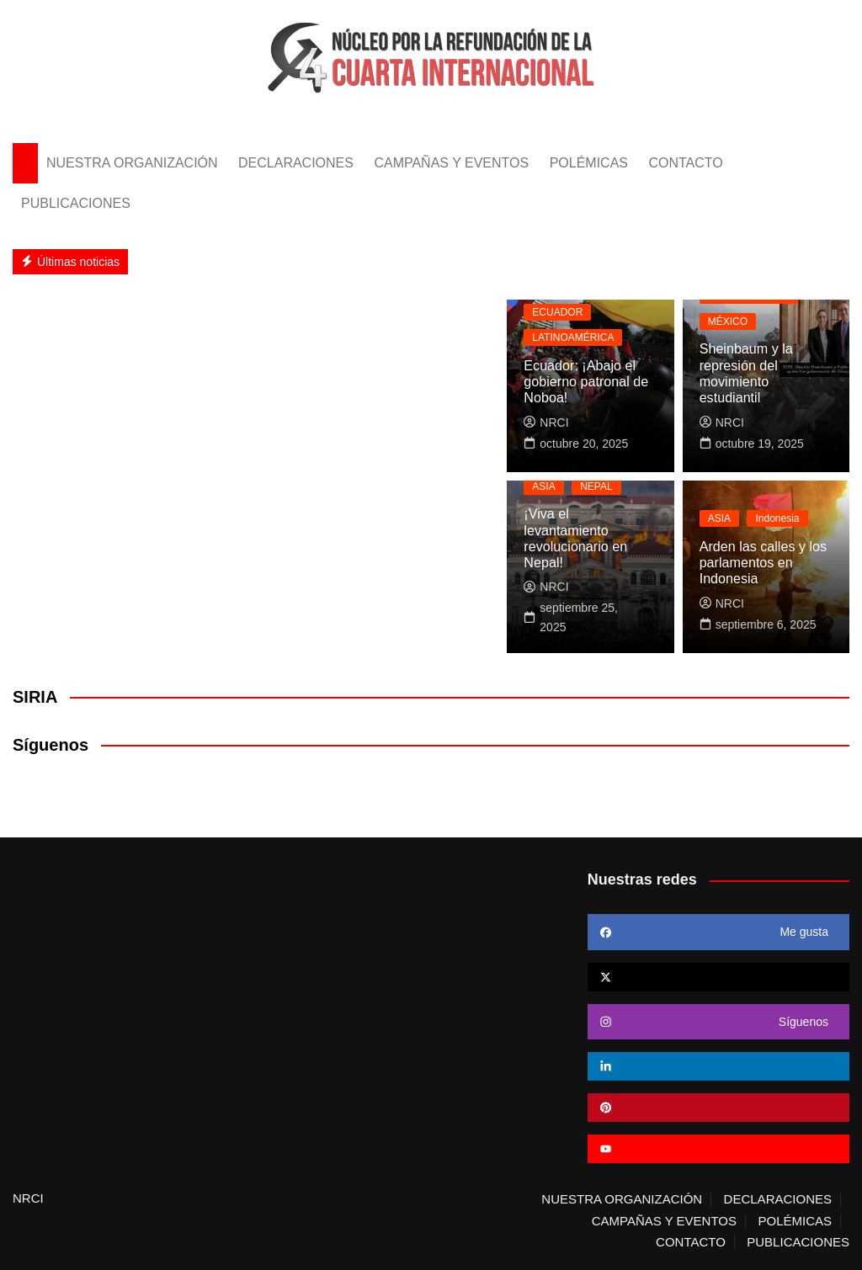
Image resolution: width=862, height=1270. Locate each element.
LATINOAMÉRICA (573, 338)
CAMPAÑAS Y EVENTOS (451, 163)
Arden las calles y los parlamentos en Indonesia (763, 562)
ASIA (543, 502)
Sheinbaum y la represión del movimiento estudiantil (766, 382)
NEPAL (596, 502)
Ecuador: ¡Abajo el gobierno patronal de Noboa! (585, 382)
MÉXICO (728, 338)
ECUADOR (557, 312)
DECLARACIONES (296, 163)
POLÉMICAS (589, 163)
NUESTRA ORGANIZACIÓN (132, 163)
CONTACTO (685, 163)
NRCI (546, 422)
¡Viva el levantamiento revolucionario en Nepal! (590, 546)
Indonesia (777, 519)
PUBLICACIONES (75, 203)
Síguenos (50, 745)
